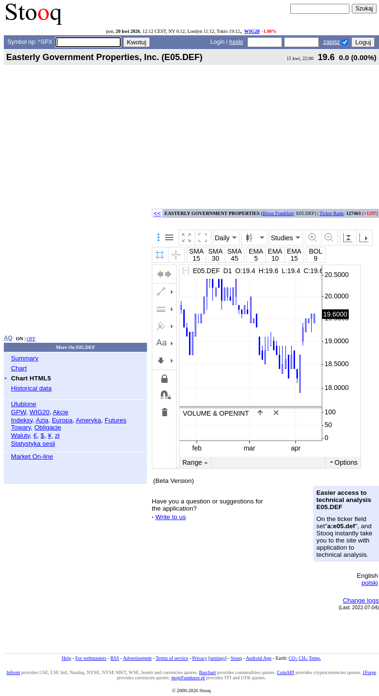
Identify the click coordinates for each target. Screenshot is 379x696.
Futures (115, 420)
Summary (25, 358)
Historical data (31, 388)
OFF (31, 338)
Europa (62, 420)
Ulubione (23, 404)
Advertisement (137, 658)
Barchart (207, 672)
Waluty (20, 435)
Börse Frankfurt (278, 213)
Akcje (60, 412)
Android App (259, 658)
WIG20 (251, 31)
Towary (21, 427)
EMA (256, 251)
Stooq (236, 658)
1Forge (369, 672)
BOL (315, 251)
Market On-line (32, 456)
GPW (18, 412)
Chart (19, 368)
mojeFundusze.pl (188, 677)
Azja (42, 420)
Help (66, 658)
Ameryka (88, 420)
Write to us (170, 517)
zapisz (331, 42)
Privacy (199, 658)
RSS (114, 658)
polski (369, 582)
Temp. (315, 658)
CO (293, 658)
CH (303, 658)
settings (217, 658)
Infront (13, 672)
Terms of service (172, 658)
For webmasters (90, 658)
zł (57, 435)
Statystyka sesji (33, 443)
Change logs (361, 600)
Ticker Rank (331, 213)
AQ (8, 338)
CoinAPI (285, 672)
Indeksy (21, 420)
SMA (196, 251)
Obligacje (47, 427)
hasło (236, 42)
